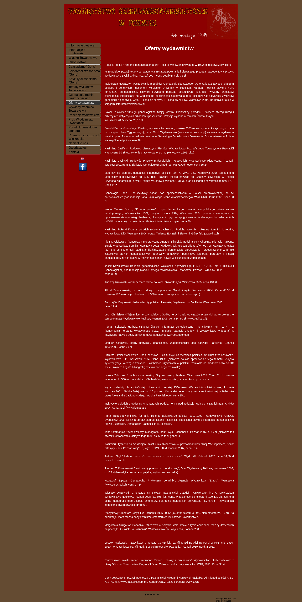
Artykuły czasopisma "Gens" (83, 80)
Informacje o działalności (77, 51)
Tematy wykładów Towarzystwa (81, 88)
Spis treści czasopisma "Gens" (84, 72)
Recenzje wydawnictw (84, 115)
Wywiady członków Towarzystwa (81, 108)
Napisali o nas (78, 143)
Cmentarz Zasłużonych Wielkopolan (84, 137)
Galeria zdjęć (77, 147)
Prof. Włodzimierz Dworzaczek (81, 121)
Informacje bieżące (81, 45)
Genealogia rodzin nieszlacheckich (81, 96)
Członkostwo (77, 62)
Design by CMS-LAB (226, 598)
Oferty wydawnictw (81, 102)
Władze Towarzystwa (83, 57)
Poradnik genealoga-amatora (83, 129)
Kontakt (74, 152)
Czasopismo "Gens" (82, 66)
